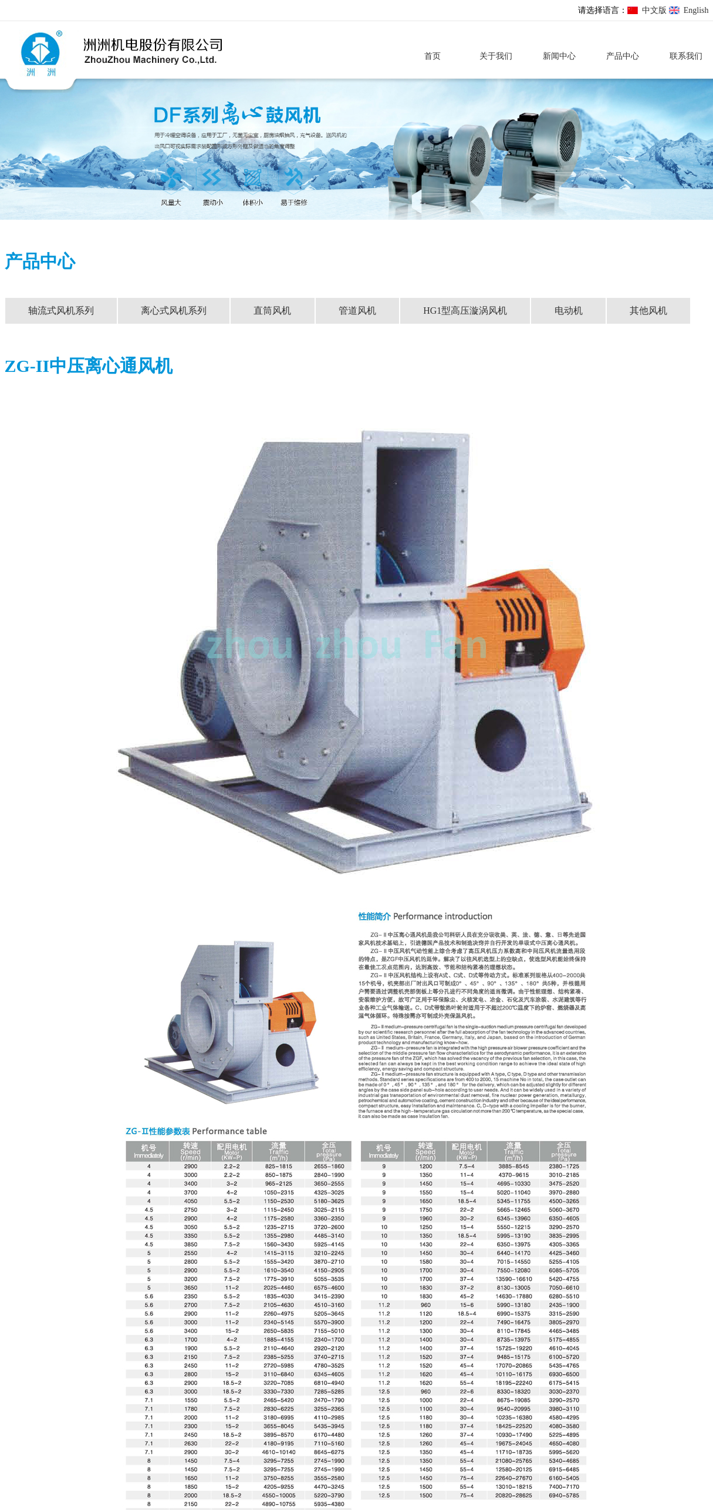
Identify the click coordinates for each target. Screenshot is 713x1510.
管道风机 (357, 311)
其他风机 (648, 311)
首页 (432, 56)
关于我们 (495, 56)
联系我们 (686, 56)
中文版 (654, 10)
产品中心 (622, 56)
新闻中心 (559, 56)
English (696, 10)
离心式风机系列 (174, 311)
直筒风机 (272, 311)
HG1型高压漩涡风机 (465, 311)
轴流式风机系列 (61, 311)
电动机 (569, 311)
